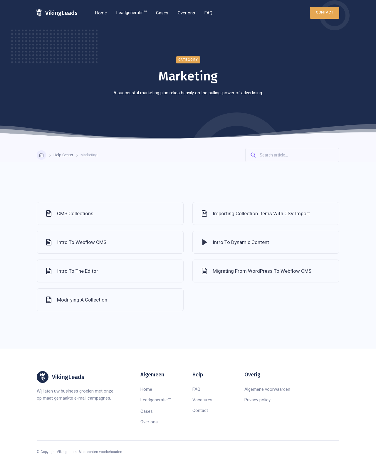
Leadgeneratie (131, 12)
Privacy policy (257, 400)
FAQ (208, 13)
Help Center (63, 155)
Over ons (186, 13)
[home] (57, 13)
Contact (324, 12)
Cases (162, 13)
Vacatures (202, 400)
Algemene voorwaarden (267, 389)
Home (101, 13)
